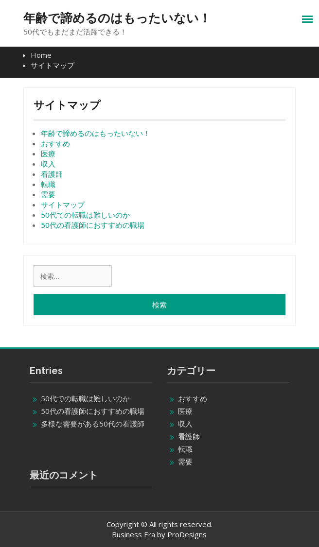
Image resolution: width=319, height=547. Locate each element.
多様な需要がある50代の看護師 (92, 423)
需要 (48, 194)
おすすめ (55, 143)
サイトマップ (63, 204)
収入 (48, 164)
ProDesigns (187, 534)
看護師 (52, 174)
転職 (48, 184)
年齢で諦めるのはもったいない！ (117, 18)
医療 (48, 153)
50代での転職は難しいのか (85, 215)
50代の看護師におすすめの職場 (92, 225)
